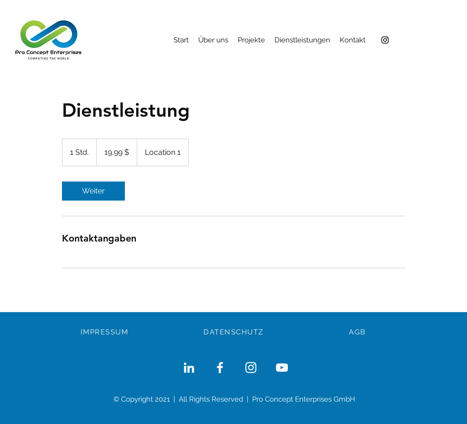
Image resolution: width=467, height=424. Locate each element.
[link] (93, 191)
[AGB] (358, 332)
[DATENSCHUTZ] (234, 332)
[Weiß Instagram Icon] (251, 367)
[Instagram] (385, 40)
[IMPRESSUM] (105, 332)
